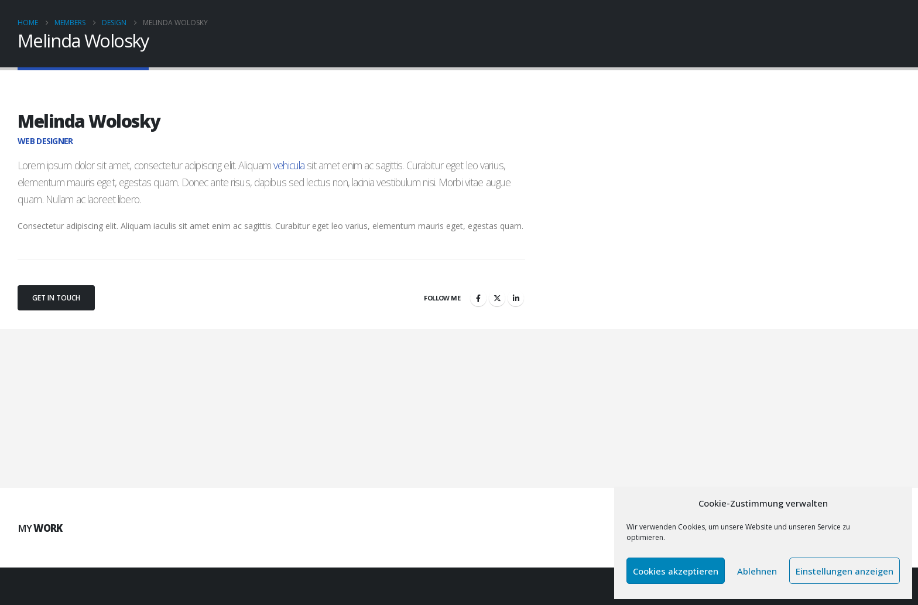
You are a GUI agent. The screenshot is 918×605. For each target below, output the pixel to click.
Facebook (478, 298)
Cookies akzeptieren (675, 571)
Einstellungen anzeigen (844, 571)
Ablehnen (757, 571)
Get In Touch (56, 298)
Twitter (497, 298)
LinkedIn (516, 298)
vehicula (288, 165)
